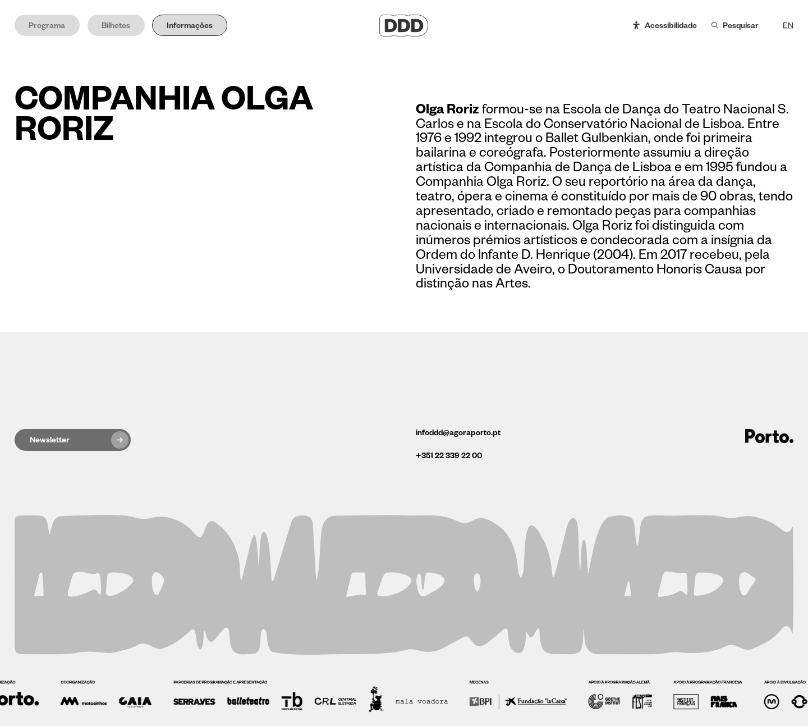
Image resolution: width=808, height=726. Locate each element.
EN (788, 25)
